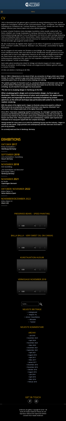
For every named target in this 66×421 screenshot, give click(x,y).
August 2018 (32, 355)
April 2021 (32, 352)
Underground (32, 312)
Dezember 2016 (32, 365)
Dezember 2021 (32, 348)
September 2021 (32, 350)
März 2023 (32, 345)
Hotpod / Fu (33, 315)
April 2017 (32, 357)
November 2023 (32, 343)
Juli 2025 (32, 335)
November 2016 (32, 367)
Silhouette (32, 319)
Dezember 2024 (32, 338)
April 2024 (32, 340)
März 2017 (32, 360)
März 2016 (32, 379)
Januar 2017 (32, 362)
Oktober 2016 (32, 370)
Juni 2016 (32, 374)
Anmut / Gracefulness (33, 317)
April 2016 (32, 377)
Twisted (32, 322)
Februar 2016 (32, 382)
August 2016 (32, 372)
